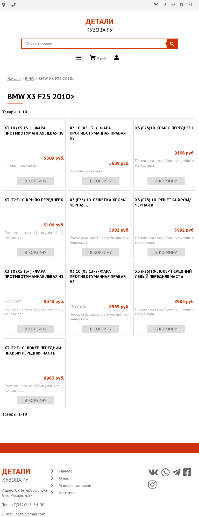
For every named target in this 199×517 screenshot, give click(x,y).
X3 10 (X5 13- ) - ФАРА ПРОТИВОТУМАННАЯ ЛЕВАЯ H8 (33, 130)
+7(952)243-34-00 (27, 504)
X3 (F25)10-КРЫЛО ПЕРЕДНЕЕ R (33, 199)
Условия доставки (75, 485)
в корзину (35, 180)
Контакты (67, 492)
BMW (29, 78)
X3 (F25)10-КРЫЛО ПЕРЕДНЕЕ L (164, 127)
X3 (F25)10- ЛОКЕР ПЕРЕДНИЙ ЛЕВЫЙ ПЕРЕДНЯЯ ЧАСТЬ (163, 274)
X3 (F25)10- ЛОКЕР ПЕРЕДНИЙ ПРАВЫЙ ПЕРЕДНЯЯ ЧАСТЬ (32, 350)
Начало (14, 78)
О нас (64, 478)
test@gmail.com (30, 513)
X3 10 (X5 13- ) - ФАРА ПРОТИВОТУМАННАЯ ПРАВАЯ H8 (98, 133)
